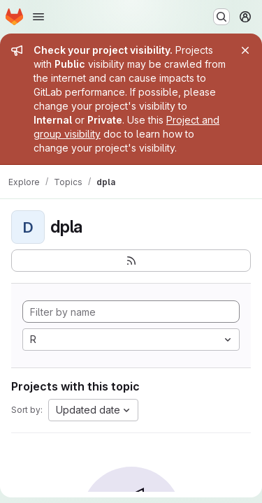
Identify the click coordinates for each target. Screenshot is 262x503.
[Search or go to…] (221, 16)
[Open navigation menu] (38, 17)
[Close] (245, 50)
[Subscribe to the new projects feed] (131, 260)
